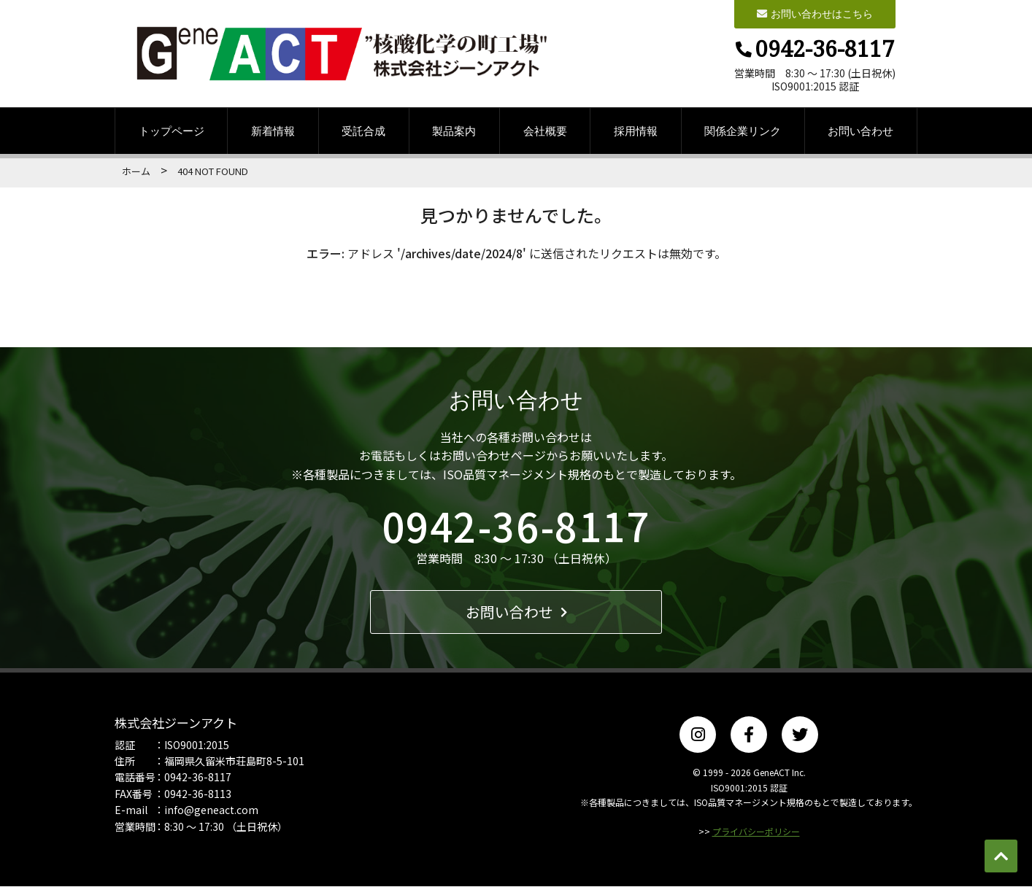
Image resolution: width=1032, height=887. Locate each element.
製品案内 (454, 131)
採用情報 (636, 131)
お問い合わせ (860, 131)
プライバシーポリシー (756, 832)
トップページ (171, 131)
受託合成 (363, 131)
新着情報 (273, 131)
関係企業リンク (742, 131)
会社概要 (545, 131)
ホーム (136, 172)
